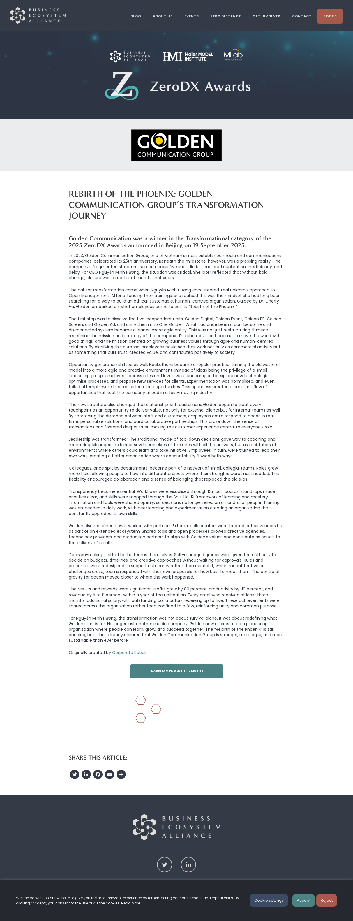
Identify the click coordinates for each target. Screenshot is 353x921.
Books (330, 16)
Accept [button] (303, 900)
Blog (135, 16)
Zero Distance (226, 16)
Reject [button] (327, 900)
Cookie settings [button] (269, 900)
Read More (130, 903)
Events (191, 16)
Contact (302, 16)
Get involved (266, 16)
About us (163, 16)
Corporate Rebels (129, 652)
